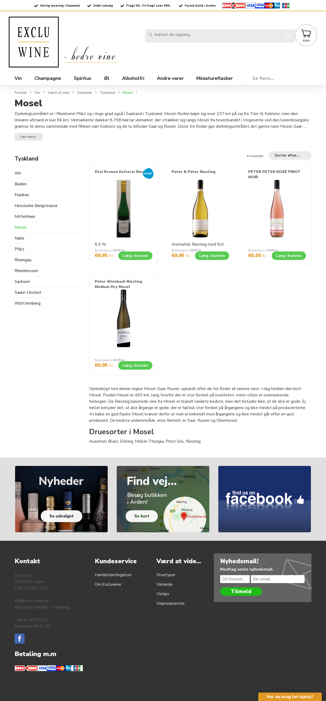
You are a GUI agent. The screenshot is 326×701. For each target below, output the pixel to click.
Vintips (162, 594)
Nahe (19, 238)
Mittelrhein (25, 216)
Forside (21, 92)
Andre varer (170, 78)
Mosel (20, 227)
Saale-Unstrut (28, 292)
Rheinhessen (26, 271)
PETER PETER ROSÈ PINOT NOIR (274, 174)
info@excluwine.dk (32, 601)
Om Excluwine (108, 584)
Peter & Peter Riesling (193, 171)
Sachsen (22, 282)
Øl (106, 78)
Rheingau (23, 260)
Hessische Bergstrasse (36, 206)
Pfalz (19, 249)
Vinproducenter (170, 603)
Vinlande (164, 584)
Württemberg (27, 303)
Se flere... (263, 78)
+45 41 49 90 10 (31, 620)
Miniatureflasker (214, 78)
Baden (20, 184)
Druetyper (165, 575)
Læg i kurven (135, 256)
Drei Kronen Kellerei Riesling (123, 171)
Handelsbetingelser (113, 575)
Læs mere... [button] (29, 136)
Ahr (18, 173)
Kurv (306, 40)
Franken (22, 195)
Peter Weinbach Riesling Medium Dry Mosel (118, 284)
